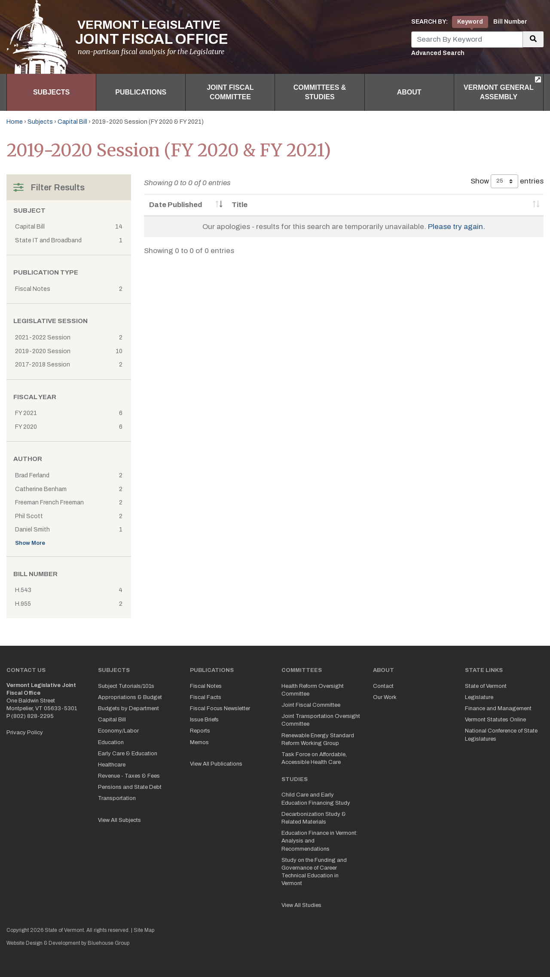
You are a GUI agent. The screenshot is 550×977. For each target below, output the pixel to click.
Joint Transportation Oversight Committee (320, 720)
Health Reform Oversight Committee (312, 690)
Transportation (117, 798)
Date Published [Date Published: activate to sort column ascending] (175, 205)
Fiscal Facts (205, 697)
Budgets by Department (128, 708)
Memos (199, 742)
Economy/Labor (118, 731)
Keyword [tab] (470, 21)
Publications (140, 92)
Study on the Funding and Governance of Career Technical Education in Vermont (314, 872)
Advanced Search (437, 53)
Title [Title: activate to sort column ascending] (240, 205)
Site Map (144, 930)
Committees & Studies (319, 92)
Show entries (507, 181)
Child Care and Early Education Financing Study (315, 799)
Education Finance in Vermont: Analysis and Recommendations (319, 841)
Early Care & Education (127, 754)
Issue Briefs (204, 720)
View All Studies (301, 905)
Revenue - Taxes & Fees (129, 776)
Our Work (385, 697)
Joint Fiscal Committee (230, 92)
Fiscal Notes (206, 686)
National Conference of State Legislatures (501, 735)
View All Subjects (119, 820)
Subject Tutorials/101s (126, 686)
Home (14, 122)
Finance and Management (498, 708)
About (409, 92)
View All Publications (216, 764)
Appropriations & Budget (130, 697)
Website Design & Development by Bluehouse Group (67, 943)
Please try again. (456, 227)
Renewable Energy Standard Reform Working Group (317, 739)
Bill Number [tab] (510, 21)
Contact (383, 686)
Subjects (51, 92)
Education (111, 742)
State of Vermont (486, 686)
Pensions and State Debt (130, 787)
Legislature (479, 697)
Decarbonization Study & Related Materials (313, 818)
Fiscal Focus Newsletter (220, 708)
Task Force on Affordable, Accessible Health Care (314, 758)
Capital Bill (72, 122)
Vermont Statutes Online (495, 720)
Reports (200, 731)
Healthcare (111, 765)
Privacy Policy (24, 733)
